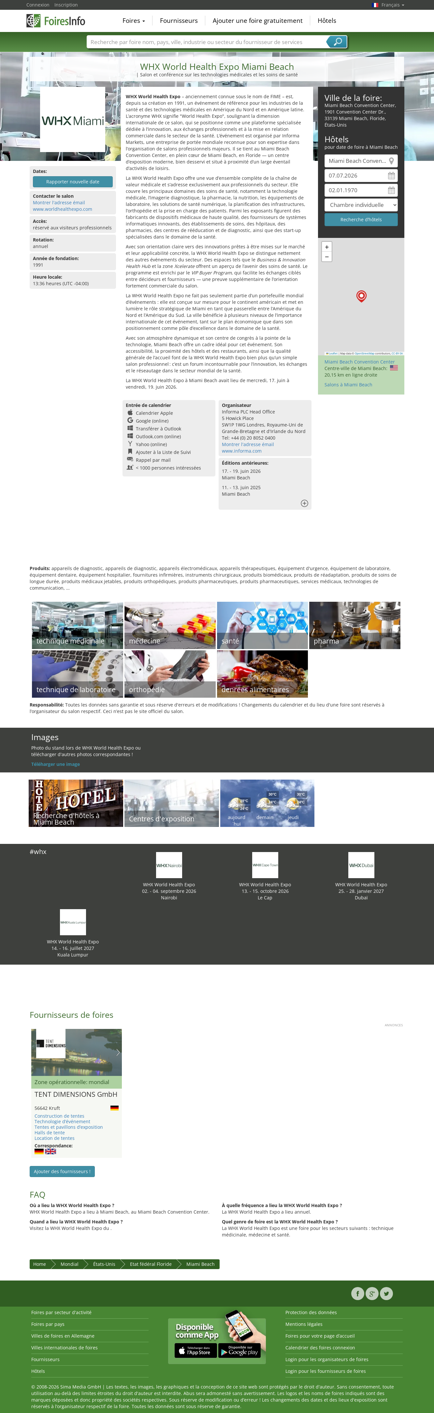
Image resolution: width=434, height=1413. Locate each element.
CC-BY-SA (397, 353)
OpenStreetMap (364, 353)
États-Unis (104, 1264)
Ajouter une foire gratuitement (258, 21)
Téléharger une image (55, 764)
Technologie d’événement (62, 1121)
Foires (134, 21)
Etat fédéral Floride (151, 1264)
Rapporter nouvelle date (72, 182)
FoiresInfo (59, 20)
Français (393, 5)
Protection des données (311, 1312)
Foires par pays (48, 1324)
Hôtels (327, 21)
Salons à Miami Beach (348, 384)
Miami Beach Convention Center (360, 362)
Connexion (38, 5)
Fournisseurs (179, 21)
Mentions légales (304, 1324)
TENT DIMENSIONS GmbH (76, 1094)
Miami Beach (200, 1264)
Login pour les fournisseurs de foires (325, 1371)
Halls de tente (50, 1132)
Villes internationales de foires (64, 1347)
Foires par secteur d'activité (61, 1312)
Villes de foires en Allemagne (62, 1336)
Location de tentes (55, 1138)
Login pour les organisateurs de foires (327, 1359)
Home (39, 1264)
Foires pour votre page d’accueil (320, 1336)
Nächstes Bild (118, 1052)
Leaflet (332, 353)
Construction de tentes (59, 1116)
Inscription (66, 5)
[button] (361, 296)
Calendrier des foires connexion (320, 1347)
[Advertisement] (217, 544)
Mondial (70, 1264)
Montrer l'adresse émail (59, 202)
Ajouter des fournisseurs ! (62, 1171)
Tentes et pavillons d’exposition (69, 1127)
